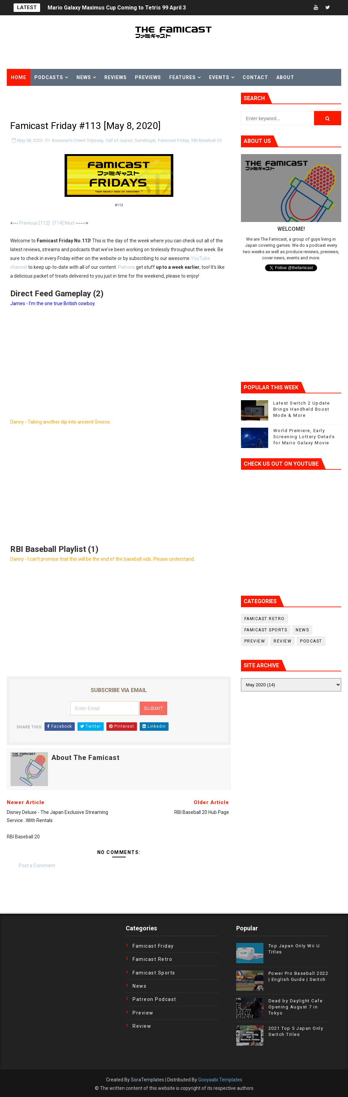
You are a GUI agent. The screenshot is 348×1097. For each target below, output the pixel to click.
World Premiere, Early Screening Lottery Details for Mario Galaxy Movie (304, 436)
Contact (255, 77)
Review (283, 641)
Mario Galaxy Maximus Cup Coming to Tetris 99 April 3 (117, 7)
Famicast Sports (266, 630)
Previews (148, 77)
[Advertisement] (86, 103)
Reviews (115, 77)
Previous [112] (34, 223)
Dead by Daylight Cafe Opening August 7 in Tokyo (295, 1007)
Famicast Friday (173, 140)
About (285, 77)
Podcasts (48, 77)
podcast (311, 641)
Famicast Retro (264, 618)
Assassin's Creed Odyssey (77, 140)
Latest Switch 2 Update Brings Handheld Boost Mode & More (301, 409)
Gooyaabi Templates (220, 1079)
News (83, 77)
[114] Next (63, 223)
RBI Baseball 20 (206, 140)
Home (18, 77)
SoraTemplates (147, 1079)
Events (219, 77)
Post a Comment (37, 865)
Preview (254, 641)
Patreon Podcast (154, 999)
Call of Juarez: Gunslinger (130, 140)
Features (182, 77)
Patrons (126, 267)
